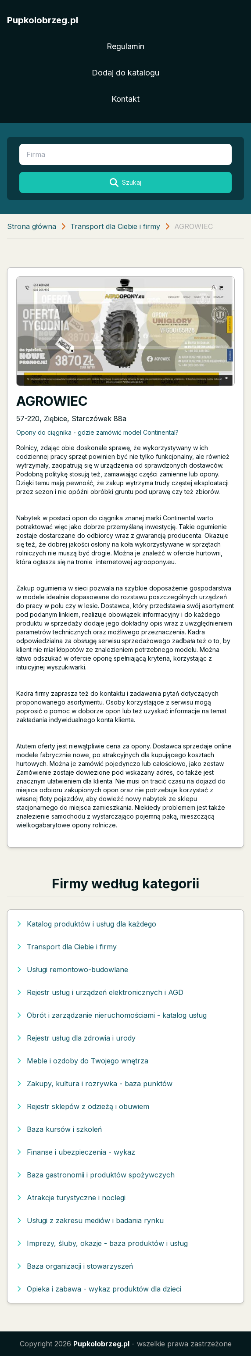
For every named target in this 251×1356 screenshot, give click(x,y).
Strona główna (31, 226)
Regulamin (125, 46)
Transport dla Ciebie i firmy (115, 226)
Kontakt (125, 99)
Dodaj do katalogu (125, 72)
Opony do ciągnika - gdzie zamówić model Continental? (97, 432)
